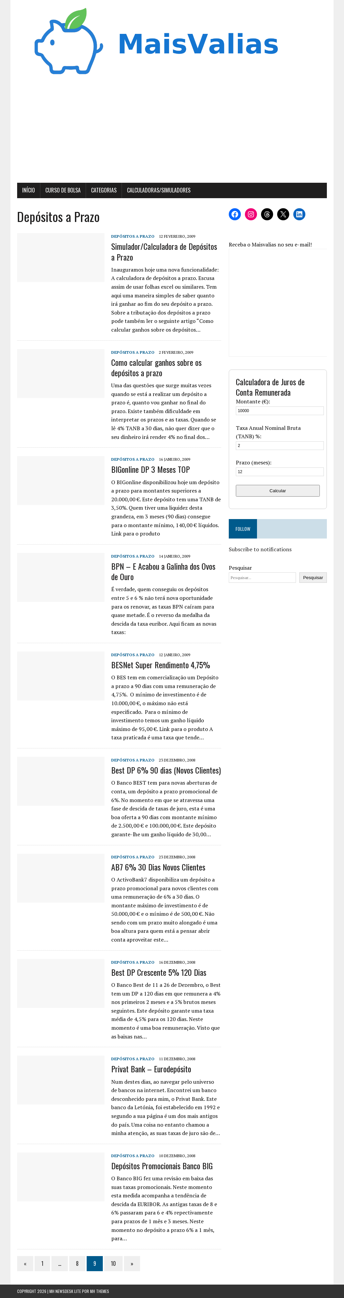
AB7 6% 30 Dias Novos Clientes (158, 867)
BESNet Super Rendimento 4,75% (160, 665)
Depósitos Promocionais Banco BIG (162, 1166)
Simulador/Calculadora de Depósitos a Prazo (164, 251)
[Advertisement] (172, 132)
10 (113, 1263)
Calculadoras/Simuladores (158, 190)
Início (28, 190)
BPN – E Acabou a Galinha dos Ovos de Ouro (163, 571)
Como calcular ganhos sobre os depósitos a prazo (156, 367)
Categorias (104, 190)
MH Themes (99, 1291)
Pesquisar (240, 567)
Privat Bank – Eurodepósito (151, 1069)
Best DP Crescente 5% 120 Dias (158, 972)
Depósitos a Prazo (133, 236)
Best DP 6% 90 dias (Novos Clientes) (166, 770)
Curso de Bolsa (63, 190)
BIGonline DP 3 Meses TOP (150, 469)
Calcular (277, 490)
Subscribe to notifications (260, 549)
